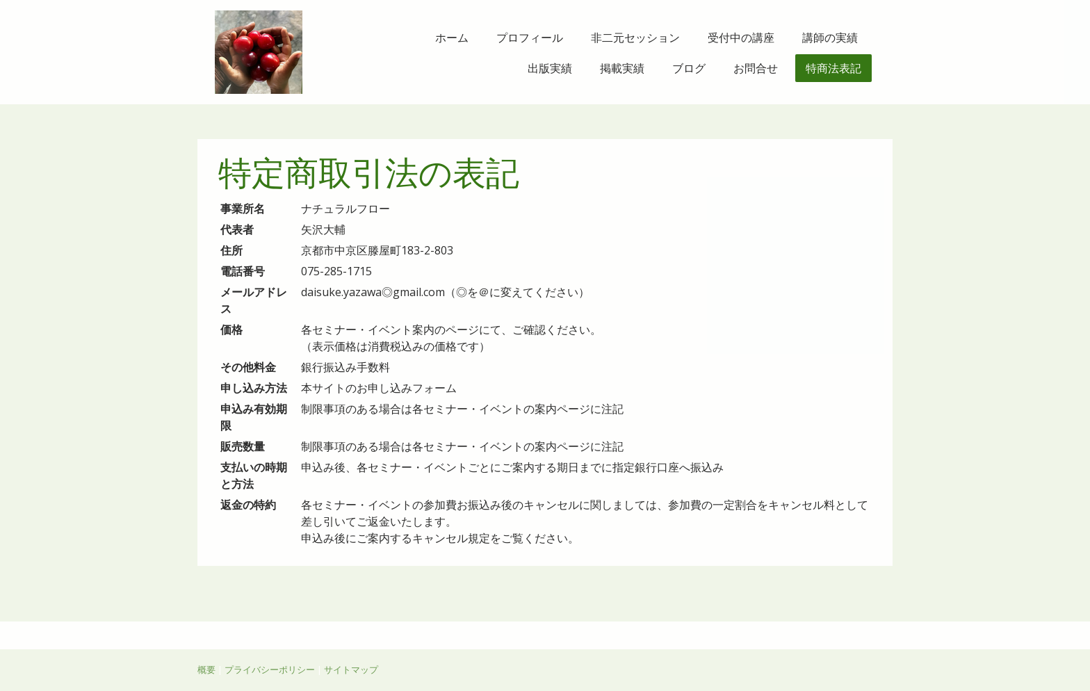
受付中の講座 (741, 37)
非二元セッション (635, 37)
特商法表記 (833, 68)
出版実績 (550, 68)
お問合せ (755, 68)
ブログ (689, 68)
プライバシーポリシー (270, 669)
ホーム (452, 37)
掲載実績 (622, 68)
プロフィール (529, 37)
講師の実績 (830, 37)
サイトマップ (351, 669)
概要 (206, 669)
